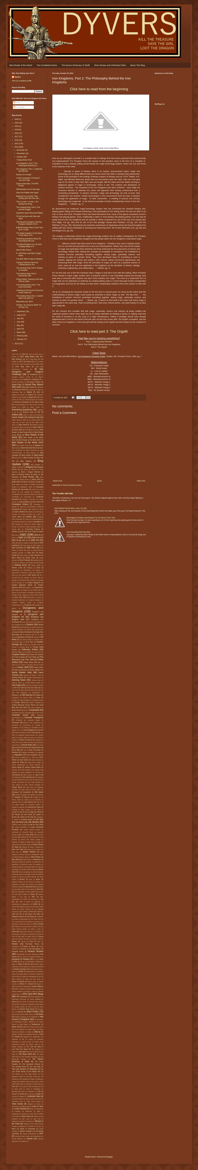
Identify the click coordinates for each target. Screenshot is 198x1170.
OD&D (35, 904)
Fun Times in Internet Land (27, 665)
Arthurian (38, 415)
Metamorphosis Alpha (21, 857)
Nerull (21, 887)
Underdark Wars (33, 1096)
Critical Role (16, 529)
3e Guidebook (32, 374)
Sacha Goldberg (35, 999)
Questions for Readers (21, 959)
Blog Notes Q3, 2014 (24, 302)
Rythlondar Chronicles (19, 999)
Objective (37, 901)
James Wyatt (16, 767)
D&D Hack (26, 545)
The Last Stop (35, 1066)
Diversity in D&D (27, 572)
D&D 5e (35, 540)
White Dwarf (26, 1116)
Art (39, 412)
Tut (13, 1094)
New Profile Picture (23, 250)
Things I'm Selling (35, 1079)
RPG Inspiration (22, 996)
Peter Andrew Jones (34, 926)
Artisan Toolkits (18, 417)
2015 (17, 143)
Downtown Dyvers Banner (27, 580)
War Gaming (21, 1109)
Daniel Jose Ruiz (24, 550)
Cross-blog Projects (32, 529)
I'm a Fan (16, 750)
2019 (17, 130)
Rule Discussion (36, 996)
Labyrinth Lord (16, 802)
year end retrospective (34, 1136)
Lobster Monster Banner (31, 829)
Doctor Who (37, 577)
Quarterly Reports (35, 957)
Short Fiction (32, 1011)
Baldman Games (37, 425)
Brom (25, 482)
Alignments (33, 397)
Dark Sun (31, 553)
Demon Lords (17, 568)
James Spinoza (34, 765)
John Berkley (39, 777)
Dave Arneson (36, 555)
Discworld (15, 572)
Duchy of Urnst (35, 597)
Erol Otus (29, 642)
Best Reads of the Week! (20, 65)
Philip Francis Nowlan (19, 929)
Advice (29, 392)
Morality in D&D (30, 874)
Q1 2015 (23, 957)
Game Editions (35, 670)
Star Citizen (30, 1027)
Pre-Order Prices (32, 944)
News (33, 894)
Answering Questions (22, 409)
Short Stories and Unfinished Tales (110, 65)
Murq (30, 879)
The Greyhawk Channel (31, 1064)
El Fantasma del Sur (30, 634)
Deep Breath (39, 562)
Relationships (30, 971)
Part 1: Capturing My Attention (99, 341)
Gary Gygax (16, 685)
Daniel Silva (37, 550)
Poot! (38, 941)
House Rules (27, 745)
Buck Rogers (16, 484)
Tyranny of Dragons (18, 1096)
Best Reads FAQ (26, 432)
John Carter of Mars (31, 780)
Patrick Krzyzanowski (21, 919)
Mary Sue (15, 852)
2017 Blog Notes (27, 357)
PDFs (21, 924)
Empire (36, 637)
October (20, 157)
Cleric (41, 509)
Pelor (28, 924)
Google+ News (19, 702)
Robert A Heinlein (18, 981)
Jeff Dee (38, 772)
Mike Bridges (36, 857)
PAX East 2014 (36, 919)
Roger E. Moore (31, 991)
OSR (13, 914)
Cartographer (16, 494)
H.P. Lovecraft (33, 732)
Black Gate (15, 448)
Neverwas (29, 887)
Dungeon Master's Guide (21, 602)
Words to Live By (35, 1126)
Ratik (33, 966)
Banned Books (19, 427)
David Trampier (24, 560)
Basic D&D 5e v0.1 (21, 430)
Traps (23, 1091)
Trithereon (31, 1091)
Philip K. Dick (35, 929)
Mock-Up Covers (26, 864)
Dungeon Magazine (34, 600)
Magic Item (30, 842)
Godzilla (14, 700)
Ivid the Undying (20, 757)
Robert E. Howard (26, 984)
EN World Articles (26, 639)
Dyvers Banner (24, 627)
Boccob (34, 469)
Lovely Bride (29, 834)
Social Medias (38, 1019)
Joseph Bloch (17, 787)
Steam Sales (32, 1029)
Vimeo (39, 1104)
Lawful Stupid (19, 804)
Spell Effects (23, 1024)
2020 (17, 126)
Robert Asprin (31, 981)
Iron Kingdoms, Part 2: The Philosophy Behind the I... (27, 164)
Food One (37, 652)
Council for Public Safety (32, 524)
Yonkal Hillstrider (17, 1139)
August (20, 315)
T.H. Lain (29, 1046)
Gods (38, 697)
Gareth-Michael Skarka (32, 682)
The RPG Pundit (31, 1076)
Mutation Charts (17, 882)
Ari (18, 412)
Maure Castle (24, 854)
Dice (38, 568)
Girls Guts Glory (36, 690)
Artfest (15, 414)
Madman (14, 842)
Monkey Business (17, 867)
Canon (34, 489)
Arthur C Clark (28, 415)
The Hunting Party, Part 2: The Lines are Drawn (28, 286)
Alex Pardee (22, 397)
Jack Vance (24, 760)
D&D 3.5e (36, 538)
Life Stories (33, 822)
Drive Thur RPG (20, 597)
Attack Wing (16, 420)
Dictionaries (15, 570)
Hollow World (27, 742)
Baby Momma (24, 425)
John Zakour (16, 785)
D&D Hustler (37, 545)
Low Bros (40, 834)
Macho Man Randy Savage (30, 839)
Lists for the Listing (36, 824)
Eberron (30, 632)
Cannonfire (25, 489)
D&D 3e (15, 540)
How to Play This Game (20, 747)
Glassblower (36, 692)
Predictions (15, 946)
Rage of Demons (24, 964)
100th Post (15, 354)
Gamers (25, 675)
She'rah (20, 1012)
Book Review (28, 477)
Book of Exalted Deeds (21, 474)
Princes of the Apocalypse (30, 949)
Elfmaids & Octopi (24, 637)
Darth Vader (24, 555)
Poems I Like (36, 939)
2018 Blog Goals (38, 364)
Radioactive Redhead (34, 961)
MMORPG (15, 864)
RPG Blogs (38, 994)
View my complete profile (21, 81)
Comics (29, 517)
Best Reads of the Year (24, 445)
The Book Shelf (25, 1054)
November (21, 153)
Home (99, 481)
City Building (31, 507)
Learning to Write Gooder (21, 809)
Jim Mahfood (16, 777)
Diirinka (37, 570)
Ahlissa (30, 395)
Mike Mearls (16, 859)
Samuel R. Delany (19, 1004)
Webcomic (28, 1111)
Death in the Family (26, 562)
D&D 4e (25, 540)
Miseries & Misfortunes (33, 862)
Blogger (110, 1157)
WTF (41, 1134)
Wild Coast (25, 1119)
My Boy (29, 882)
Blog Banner (31, 453)
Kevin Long (25, 789)
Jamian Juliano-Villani (32, 767)
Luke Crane (32, 837)
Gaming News (19, 680)
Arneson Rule (28, 412)
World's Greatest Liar (27, 1131)
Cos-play (17, 524)
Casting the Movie (28, 494)
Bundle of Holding (29, 484)
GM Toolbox (36, 695)
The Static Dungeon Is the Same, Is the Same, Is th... (29, 234)
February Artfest (30, 649)
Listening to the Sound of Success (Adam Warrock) (29, 291)
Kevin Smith (37, 789)
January (20, 339)
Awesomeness (36, 420)
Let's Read (28, 814)
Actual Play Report (34, 384)
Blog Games (26, 455)
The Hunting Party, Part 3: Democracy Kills (26, 275)
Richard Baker (23, 974)
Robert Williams (37, 986)
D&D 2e (37, 535)
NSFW (25, 899)
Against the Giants (18, 395)
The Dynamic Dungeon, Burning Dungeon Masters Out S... (29, 223)
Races (22, 961)
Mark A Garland (35, 847)
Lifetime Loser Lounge (19, 824)
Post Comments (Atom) (72, 485)
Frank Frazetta (19, 657)
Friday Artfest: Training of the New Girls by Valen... (29, 280)
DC (42, 560)
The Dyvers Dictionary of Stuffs (75, 65)
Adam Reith (29, 387)
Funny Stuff (23, 667)
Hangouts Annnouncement (26, 735)
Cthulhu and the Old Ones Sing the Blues (27, 531)
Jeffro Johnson (28, 775)
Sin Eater (39, 1014)
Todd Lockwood (33, 1086)
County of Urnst (17, 527)
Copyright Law (38, 521)
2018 (17, 133)
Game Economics (20, 670)
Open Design (23, 911)
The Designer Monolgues (30, 1057)
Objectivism (26, 904)
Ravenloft (40, 966)
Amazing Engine (30, 399)
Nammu (31, 884)
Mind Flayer (27, 859)
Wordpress (22, 1126)
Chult (21, 507)
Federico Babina (17, 652)
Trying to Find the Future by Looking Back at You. (27, 263)
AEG (38, 392)
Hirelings (38, 740)
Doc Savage (25, 577)
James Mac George (34, 762)
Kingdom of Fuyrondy (36, 794)
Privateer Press (17, 951)
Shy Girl (14, 1014)
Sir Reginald (33, 1017)
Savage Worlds (19, 1007)
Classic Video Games (29, 509)
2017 (17, 137)
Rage (13, 964)
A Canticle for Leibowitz (30, 379)
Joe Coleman (27, 777)
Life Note (39, 819)
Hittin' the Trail (16, 742)
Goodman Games (37, 700)
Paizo (38, 914)
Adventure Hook (20, 389)
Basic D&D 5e (38, 427)
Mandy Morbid (38, 844)
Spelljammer (35, 1024)
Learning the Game (34, 807)
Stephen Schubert (17, 1034)
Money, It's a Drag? (23, 175)
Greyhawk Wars (17, 722)
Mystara (37, 882)
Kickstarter (27, 792)
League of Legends (18, 807)
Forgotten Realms (19, 654)
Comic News (16, 517)
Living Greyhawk (20, 827)
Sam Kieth (22, 1001)
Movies (22, 879)
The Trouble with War (62, 493)
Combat (14, 514)
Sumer (31, 1039)
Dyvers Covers (36, 627)
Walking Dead (25, 1106)
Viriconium (15, 1106)
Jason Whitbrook (26, 772)
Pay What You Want (31, 921)
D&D (23, 534)
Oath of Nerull (24, 901)
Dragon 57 (20, 582)
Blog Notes (38, 455)
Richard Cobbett (36, 974)
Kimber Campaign (21, 794)
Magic (22, 842)
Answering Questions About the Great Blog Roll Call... (28, 240)
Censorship (27, 497)
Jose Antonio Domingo (32, 785)
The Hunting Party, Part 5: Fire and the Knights (28, 208)
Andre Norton (33, 404)
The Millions (16, 1074)
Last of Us (39, 802)
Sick (21, 1014)
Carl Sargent (25, 492)
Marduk (24, 847)
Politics (14, 941)
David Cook (30, 558)
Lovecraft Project (27, 832)
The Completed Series (47, 65)
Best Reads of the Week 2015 (27, 442)
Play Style (21, 936)
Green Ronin (16, 710)
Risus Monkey (16, 979)
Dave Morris (16, 558)
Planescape (15, 934)
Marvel (39, 849)
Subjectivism (37, 1037)
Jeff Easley (16, 775)
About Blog (137, 65)
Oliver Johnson (25, 909)
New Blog (30, 889)
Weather (18, 1111)
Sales (14, 1001)
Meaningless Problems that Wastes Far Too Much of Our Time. (91, 518)
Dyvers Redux (19, 632)
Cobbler (29, 512)
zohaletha (23, 1141)
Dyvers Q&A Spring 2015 (35, 629)
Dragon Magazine (34, 582)
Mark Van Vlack (17, 849)
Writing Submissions (29, 1133)
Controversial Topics (18, 521)
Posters (15, 944)
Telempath (22, 1052)
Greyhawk (34, 710)
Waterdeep (39, 1109)
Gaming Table (36, 680)
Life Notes (20, 822)
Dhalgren (30, 568)
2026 (17, 119)
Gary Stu (28, 685)
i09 (25, 750)
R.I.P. (35, 959)
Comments (18, 107)
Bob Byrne (24, 469)
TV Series (20, 1094)
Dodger (14, 580)
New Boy (40, 889)
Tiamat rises (37, 1084)
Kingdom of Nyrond (21, 797)
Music (38, 879)
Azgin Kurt (15, 422)
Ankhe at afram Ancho (31, 407)
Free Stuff (29, 660)
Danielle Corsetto (17, 553)
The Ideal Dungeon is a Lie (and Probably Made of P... (29, 245)
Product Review (35, 951)
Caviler (39, 494)
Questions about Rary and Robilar (29, 213)
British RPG (36, 479)
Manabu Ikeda (25, 844)
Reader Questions (20, 969)
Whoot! (36, 1116)
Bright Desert (24, 479)
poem (27, 939)
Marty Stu (30, 849)
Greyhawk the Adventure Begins (28, 720)
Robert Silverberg (23, 986)
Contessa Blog (36, 519)
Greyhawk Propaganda (34, 717)
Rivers (27, 979)
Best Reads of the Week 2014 (30, 440)
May (19, 325)
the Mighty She (35, 1071)
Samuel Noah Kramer (36, 1001)
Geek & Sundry (38, 685)
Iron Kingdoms (32, 755)
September (21, 311)
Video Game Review (34, 1101)
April (19, 329)
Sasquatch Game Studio (35, 1004)
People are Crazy (19, 926)
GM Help (25, 695)
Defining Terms (21, 565)
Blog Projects (28, 458)
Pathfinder (40, 916)
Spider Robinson (18, 1027)
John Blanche (18, 780)
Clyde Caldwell (19, 512)
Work (14, 1129)
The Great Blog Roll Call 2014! (78, 532)
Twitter (38, 1094)
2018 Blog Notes (22, 366)
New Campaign (19, 892)
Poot (31, 941)
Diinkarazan (27, 570)
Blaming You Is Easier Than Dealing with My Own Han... (28, 197)
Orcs (32, 911)
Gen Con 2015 (32, 688)
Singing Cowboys (20, 1017)
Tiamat (28, 1084)
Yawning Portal (19, 1136)
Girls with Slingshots (19, 692)
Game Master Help (22, 672)
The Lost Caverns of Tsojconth (24, 1069)
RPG (25, 994)
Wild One (37, 1119)
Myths (23, 884)
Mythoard (15, 884)
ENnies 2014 (39, 639)
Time (13, 1086)
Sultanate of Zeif (18, 1039)
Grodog (37, 725)
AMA (20, 399)
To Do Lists (22, 1086)
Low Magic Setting (20, 837)
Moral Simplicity (38, 872)
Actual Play (16, 385)
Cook (28, 521)
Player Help (31, 936)
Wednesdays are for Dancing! (28, 189)
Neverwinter (39, 887)
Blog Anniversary (31, 450)
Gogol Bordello (24, 700)
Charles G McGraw (29, 499)
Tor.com (14, 1091)
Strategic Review (31, 1034)
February (20, 336)
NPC (33, 897)
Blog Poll (18, 458)
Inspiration (18, 755)
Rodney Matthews (17, 991)
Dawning (36, 560)
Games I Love (36, 675)
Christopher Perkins (20, 504)
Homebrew (37, 742)
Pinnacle (38, 931)
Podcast (20, 939)
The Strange (23, 1079)
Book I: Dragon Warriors (30, 472)
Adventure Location (35, 389)
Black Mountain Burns (29, 448)
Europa (25, 644)
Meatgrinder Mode (37, 854)
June (19, 322)
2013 (17, 344)
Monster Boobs (30, 867)
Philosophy (16, 931)
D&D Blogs (33, 543)
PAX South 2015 (17, 921)
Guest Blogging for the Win (33, 730)
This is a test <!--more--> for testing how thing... (27, 203)
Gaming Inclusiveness (34, 677)
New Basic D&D (19, 889)
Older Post (141, 481)
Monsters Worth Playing (28, 869)
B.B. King (25, 422)
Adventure (40, 387)
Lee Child (37, 809)
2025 (17, 123)
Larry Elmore (28, 802)
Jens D (38, 775)
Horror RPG (15, 745)
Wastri (32, 1109)
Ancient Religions (20, 404)
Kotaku (26, 800)
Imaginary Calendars (27, 752)
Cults (15, 535)
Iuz (42, 755)
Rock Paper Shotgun (34, 989)
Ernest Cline (18, 642)
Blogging (29, 467)
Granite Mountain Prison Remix (23, 705)
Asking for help (34, 417)
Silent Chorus (29, 1014)
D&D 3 (14, 537)
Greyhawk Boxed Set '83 (33, 713)
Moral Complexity (24, 872)
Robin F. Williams (19, 989)
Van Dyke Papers (17, 1099)
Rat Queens (25, 966)
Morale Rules (18, 874)
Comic (38, 514)
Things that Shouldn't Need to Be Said (24, 1081)
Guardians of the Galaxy (20, 727)
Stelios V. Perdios (25, 1032)
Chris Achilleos (24, 502)
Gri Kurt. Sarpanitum (34, 722)
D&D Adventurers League (20, 543)
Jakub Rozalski (36, 760)
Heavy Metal (23, 737)
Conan (27, 519)
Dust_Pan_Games (28, 622)
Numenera (34, 899)
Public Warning (32, 954)
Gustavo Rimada (19, 732)
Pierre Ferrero (27, 931)
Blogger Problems (17, 467)
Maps (16, 847)
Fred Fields (32, 657)
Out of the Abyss (26, 914)
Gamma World (17, 682)
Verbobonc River (17, 1101)
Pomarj (23, 941)
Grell (25, 710)
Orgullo (38, 911)
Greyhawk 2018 (17, 713)
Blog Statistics (26, 461)
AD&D (18, 387)
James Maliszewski (18, 765)
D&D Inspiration (17, 548)
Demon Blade (35, 565)
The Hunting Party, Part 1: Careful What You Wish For (29, 297)
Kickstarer (15, 792)
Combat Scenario (27, 514)
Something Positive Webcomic (25, 1022)
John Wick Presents (34, 782)
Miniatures (37, 859)
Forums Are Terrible (36, 654)
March (19, 332)
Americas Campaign (21, 402)
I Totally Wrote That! (24, 160)
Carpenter (37, 492)
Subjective (26, 1037)
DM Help (22, 575)
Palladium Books (18, 916)
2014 (17, 147)
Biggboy (38, 445)
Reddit (20, 971)
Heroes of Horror (26, 740)
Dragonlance (38, 587)
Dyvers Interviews (17, 629)
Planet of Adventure (28, 934)
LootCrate (15, 832)
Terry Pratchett (33, 1052)
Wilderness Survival (18, 1121)
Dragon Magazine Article (22, 585)
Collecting (38, 512)
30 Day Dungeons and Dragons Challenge (27, 372)
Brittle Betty (16, 482)
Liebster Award (26, 819)
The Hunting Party (19, 1066)
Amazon (40, 399)
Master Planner (29, 852)
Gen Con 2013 (19, 688)
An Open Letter (37, 402)
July (18, 318)
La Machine (36, 800)
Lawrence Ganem (34, 804)
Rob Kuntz (36, 979)
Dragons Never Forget (19, 595)
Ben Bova (34, 430)
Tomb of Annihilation (33, 1089)
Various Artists (30, 1099)
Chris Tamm (36, 502)
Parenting (30, 916)
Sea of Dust (32, 1007)
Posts (16, 103)
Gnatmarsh (15, 697)
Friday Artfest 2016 (30, 662)
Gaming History (17, 677)
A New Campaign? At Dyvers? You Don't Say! (28, 179)
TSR (39, 1091)
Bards (28, 427)
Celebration (15, 497)
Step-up (37, 1032)
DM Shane (32, 575)
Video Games (17, 1104)
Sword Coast (26, 1042)
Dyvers (18, 77)
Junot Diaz (29, 787)
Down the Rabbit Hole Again (27, 193)
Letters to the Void (26, 817)
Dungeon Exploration (18, 600)
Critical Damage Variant (33, 527)
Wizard (29, 1121)
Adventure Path (17, 392)
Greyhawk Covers (20, 715)
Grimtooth (15, 725)
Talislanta (38, 1049)
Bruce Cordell (36, 482)
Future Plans (38, 667)
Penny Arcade (38, 924)
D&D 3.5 (23, 537)
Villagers (30, 1104)
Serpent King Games (27, 1009)
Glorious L (15, 695)
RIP (40, 976)
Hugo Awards (36, 747)
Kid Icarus (39, 792)
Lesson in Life (17, 812)
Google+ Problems (35, 702)
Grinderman (26, 725)
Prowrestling (20, 954)
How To (38, 745)
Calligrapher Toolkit (26, 487)
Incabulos (40, 752)
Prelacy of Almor (28, 946)
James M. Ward (18, 762)
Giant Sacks (24, 690)
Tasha (14, 1052)
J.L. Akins (32, 757)
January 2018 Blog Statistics (21, 770)
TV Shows (30, 1094)
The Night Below (31, 1074)
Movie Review (31, 877)
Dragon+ (28, 587)
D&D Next (31, 548)
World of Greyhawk (27, 1129)
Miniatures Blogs (17, 862)
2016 (17, 140)
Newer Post (57, 481)
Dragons (17, 590)
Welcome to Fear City (29, 1114)
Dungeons (28, 605)
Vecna (39, 1099)
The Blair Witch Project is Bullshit (29, 259)
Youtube (29, 1139)
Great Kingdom (36, 707)
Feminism (28, 652)
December (21, 150)
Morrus (21, 877)
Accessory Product (33, 382)
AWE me (26, 420)
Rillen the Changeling (29, 976)
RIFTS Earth (16, 976)
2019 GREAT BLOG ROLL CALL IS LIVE (70, 508)
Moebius (38, 864)
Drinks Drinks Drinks (36, 595)
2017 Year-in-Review (23, 364)
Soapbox (25, 1019)
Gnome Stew (27, 697)
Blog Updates (35, 464)
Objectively (15, 904)
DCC (15, 562)
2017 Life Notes (25, 361)
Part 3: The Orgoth (99, 347)
